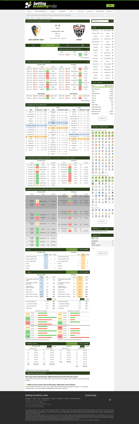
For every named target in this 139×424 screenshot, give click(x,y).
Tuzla (95, 53)
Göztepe (53, 75)
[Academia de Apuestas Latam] (103, 399)
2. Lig (57, 33)
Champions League (108, 412)
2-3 (101, 61)
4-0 (80, 73)
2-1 (47, 78)
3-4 (80, 87)
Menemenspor (53, 80)
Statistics (81, 11)
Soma (79, 40)
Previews (62, 11)
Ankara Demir (42, 69)
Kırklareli (95, 47)
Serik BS (53, 98)
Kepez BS (95, 50)
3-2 (47, 71)
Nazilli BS (42, 89)
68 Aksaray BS (42, 78)
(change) (105, 231)
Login (110, 5)
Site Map (27, 401)
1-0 (47, 84)
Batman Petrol (107, 53)
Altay (107, 41)
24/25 (68, 54)
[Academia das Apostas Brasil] (93, 399)
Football (63, 410)
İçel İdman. (31, 147)
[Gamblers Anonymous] (41, 422)
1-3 (80, 84)
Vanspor (53, 87)
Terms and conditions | (30, 405)
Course (52, 11)
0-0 (80, 71)
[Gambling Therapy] (38, 422)
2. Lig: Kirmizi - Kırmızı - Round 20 (57, 38)
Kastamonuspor (95, 41)
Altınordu (107, 78)
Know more (68, 15)
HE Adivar (74, 98)
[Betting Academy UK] (106, 399)
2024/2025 (57, 36)
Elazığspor (42, 84)
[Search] (111, 21)
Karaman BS (31, 132)
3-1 (80, 89)
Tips (72, 11)
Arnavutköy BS (53, 73)
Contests (110, 11)
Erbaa (53, 71)
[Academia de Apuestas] (99, 399)
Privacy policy (39, 405)
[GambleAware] (30, 422)
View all (102, 118)
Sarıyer (107, 50)
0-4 (47, 75)
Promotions (100, 11)
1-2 (47, 82)
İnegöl (95, 75)
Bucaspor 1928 (36, 40)
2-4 (47, 87)
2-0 (101, 36)
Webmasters (42, 403)
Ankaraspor (95, 72)
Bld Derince (31, 141)
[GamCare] (36, 422)
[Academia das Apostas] (89, 399)
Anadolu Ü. (42, 82)
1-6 (101, 66)
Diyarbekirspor (42, 96)
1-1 (47, 69)
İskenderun (107, 55)
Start (29, 11)
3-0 (101, 75)
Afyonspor (107, 75)
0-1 (80, 54)
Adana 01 (107, 47)
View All (102, 221)
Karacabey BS (85, 96)
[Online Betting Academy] (96, 399)
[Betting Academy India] (86, 399)
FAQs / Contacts (47, 404)
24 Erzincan (95, 44)
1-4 (101, 44)
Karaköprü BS (107, 72)
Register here (45, 400)
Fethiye (95, 55)
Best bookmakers (41, 11)
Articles (90, 11)
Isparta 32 (95, 78)
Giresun (86, 73)
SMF (41, 401)
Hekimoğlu (107, 44)
